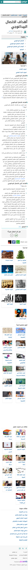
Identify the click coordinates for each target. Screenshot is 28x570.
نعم (16, 235)
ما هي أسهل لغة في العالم (19, 527)
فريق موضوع (14, 558)
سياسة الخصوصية (13, 555)
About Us (25, 558)
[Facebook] (26, 548)
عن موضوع (14, 552)
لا (11, 235)
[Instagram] (20, 548)
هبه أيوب (11, 31)
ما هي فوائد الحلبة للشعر (20, 530)
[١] (2, 97)
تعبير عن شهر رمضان (22, 524)
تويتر (9, 242)
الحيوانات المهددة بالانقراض (20, 521)
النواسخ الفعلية (23, 540)
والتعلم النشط (16, 195)
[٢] (26, 99)
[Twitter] (23, 548)
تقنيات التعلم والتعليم (14, 136)
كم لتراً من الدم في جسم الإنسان (18, 534)
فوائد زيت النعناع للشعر (21, 515)
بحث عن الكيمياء (23, 512)
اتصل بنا (25, 552)
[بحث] (20, 2)
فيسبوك (14, 242)
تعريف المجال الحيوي (21, 518)
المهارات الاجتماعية (20, 179)
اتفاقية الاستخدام (23, 555)
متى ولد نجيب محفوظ (21, 537)
